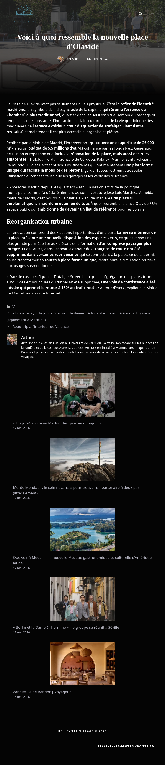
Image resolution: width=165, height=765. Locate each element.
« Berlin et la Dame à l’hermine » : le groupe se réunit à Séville (66, 627)
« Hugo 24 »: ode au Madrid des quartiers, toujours (57, 423)
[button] (141, 13)
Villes (16, 306)
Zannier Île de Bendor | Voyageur (42, 691)
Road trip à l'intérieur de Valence (40, 326)
